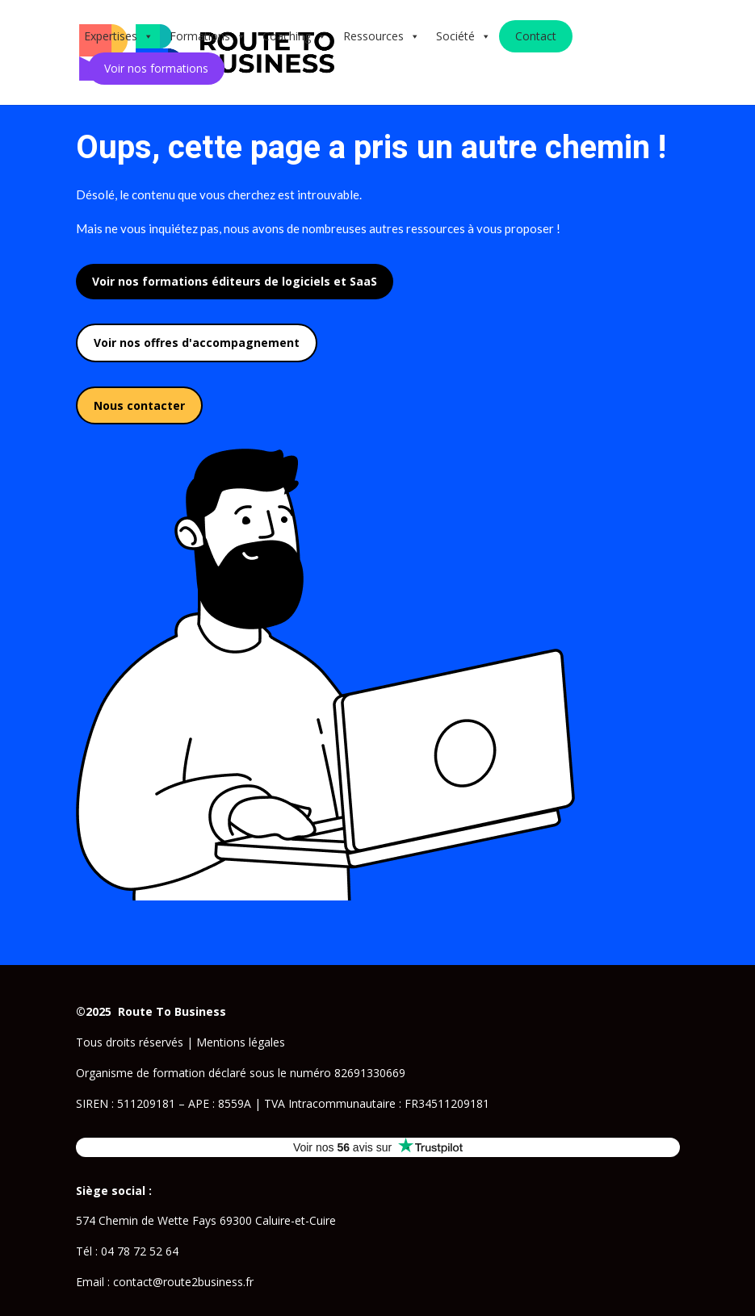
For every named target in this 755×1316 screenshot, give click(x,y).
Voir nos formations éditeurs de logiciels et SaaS (234, 281)
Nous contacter (139, 405)
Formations (208, 36)
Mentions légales (240, 1042)
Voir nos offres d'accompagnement (197, 342)
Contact (535, 36)
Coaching (294, 36)
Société (463, 36)
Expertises (118, 36)
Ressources (381, 36)
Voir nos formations (156, 68)
